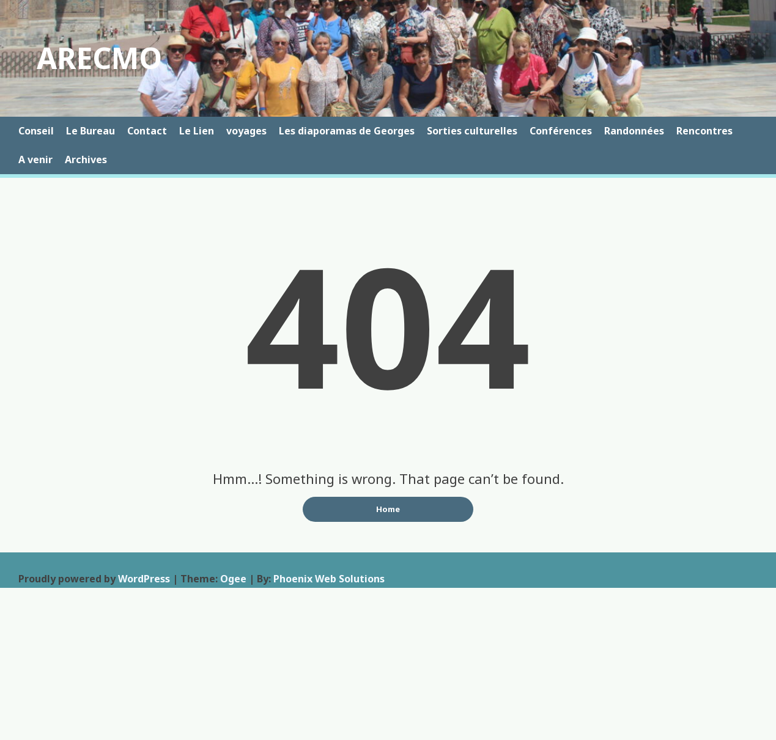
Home (388, 509)
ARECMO (99, 58)
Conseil (36, 130)
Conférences (561, 130)
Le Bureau (90, 130)
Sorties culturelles (472, 130)
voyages (246, 130)
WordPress (144, 578)
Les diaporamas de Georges (347, 130)
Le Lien (196, 130)
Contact (147, 130)
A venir (35, 159)
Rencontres (704, 130)
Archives (86, 159)
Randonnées (634, 130)
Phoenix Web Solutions (329, 578)
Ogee (233, 578)
